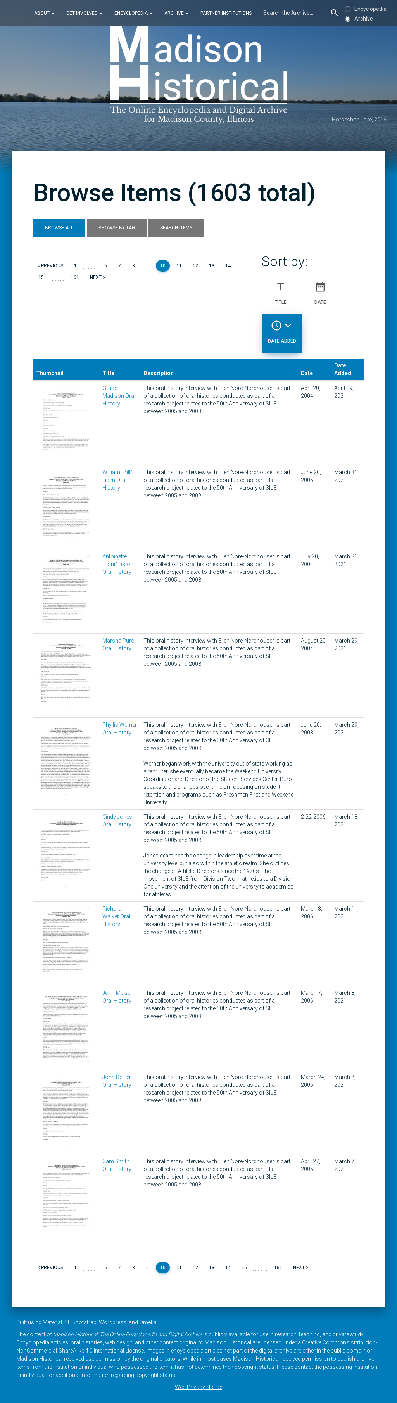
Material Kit (56, 1322)
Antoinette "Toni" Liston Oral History (117, 564)
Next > (97, 277)
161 (75, 277)
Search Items (176, 227)
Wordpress (112, 1322)
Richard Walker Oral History (116, 916)
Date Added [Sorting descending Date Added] (282, 328)
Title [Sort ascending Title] (281, 290)
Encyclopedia (133, 13)
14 (228, 265)
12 (195, 265)
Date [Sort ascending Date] (320, 290)
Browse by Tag (116, 227)
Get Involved (84, 13)
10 (163, 265)
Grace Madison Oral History (118, 396)
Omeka (148, 1322)
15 (41, 277)
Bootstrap (84, 1322)
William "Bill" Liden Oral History (117, 480)
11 (179, 265)
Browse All (59, 227)
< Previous (50, 265)
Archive (176, 13)
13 (211, 265)
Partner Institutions (226, 13)
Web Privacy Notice (198, 1387)
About (44, 13)
